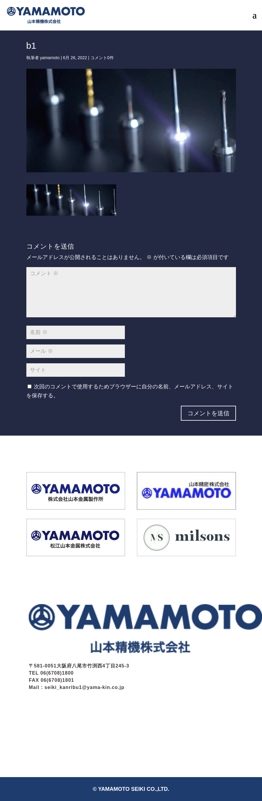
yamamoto (49, 57)
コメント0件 (102, 57)
